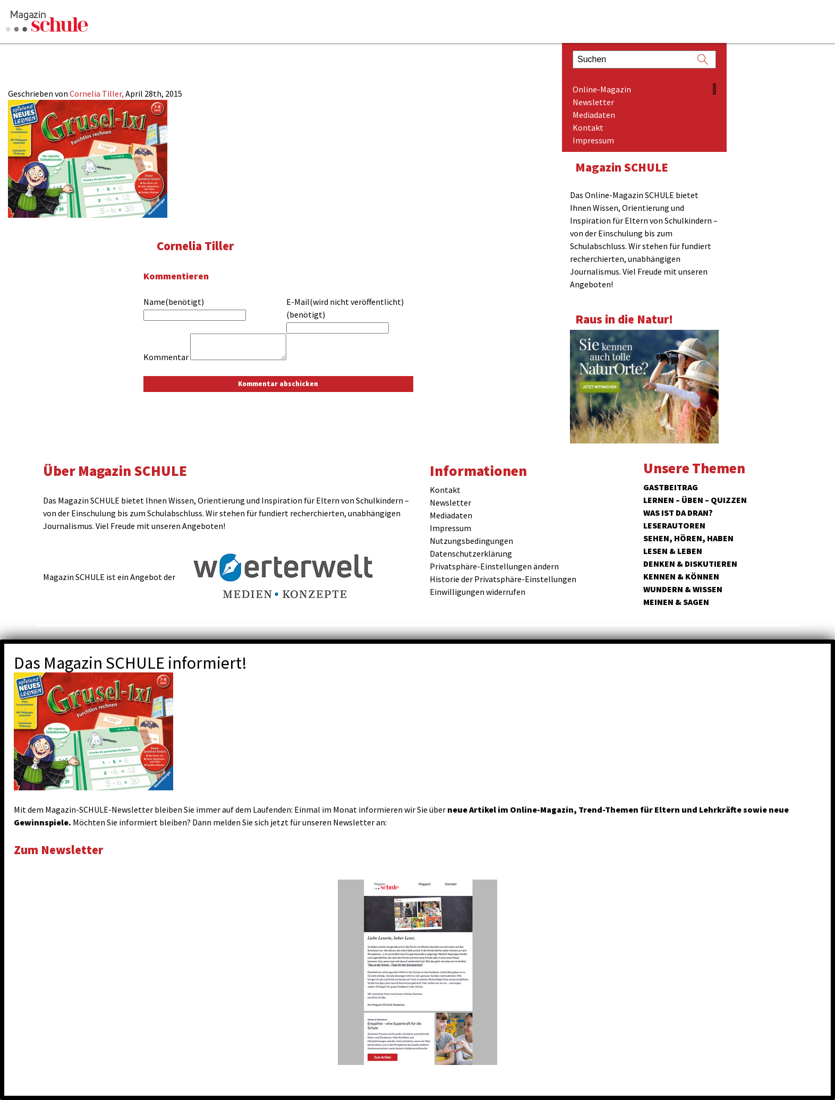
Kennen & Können (681, 576)
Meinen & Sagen (676, 601)
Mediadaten (594, 114)
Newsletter (593, 102)
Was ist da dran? (678, 512)
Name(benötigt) (173, 301)
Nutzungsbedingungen (471, 540)
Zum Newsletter (58, 849)
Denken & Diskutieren (690, 563)
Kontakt (588, 127)
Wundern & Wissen (682, 589)
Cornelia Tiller (195, 245)
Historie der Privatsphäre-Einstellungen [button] (503, 579)
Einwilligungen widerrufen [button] (477, 591)
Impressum (593, 140)
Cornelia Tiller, (97, 93)
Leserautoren (674, 525)
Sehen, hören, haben (688, 538)
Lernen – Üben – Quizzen (695, 499)
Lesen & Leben (672, 550)
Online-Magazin (602, 89)
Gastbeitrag (670, 487)
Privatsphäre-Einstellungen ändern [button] (494, 566)
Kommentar (166, 357)
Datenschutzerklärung (471, 553)
